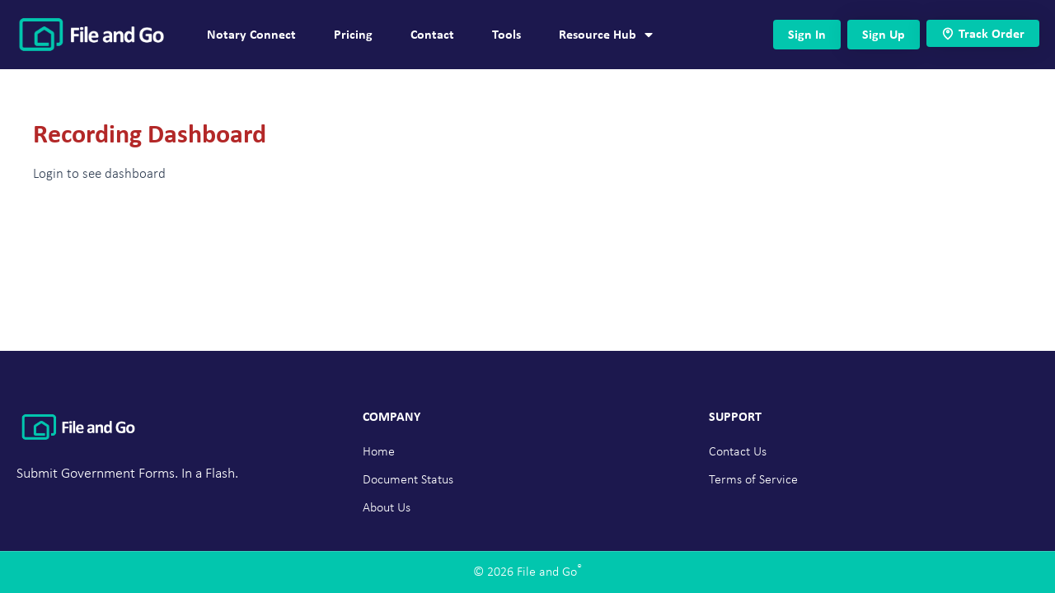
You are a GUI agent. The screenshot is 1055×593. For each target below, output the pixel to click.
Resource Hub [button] (606, 34)
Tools (506, 34)
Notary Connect (251, 34)
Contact (432, 34)
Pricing (353, 34)
